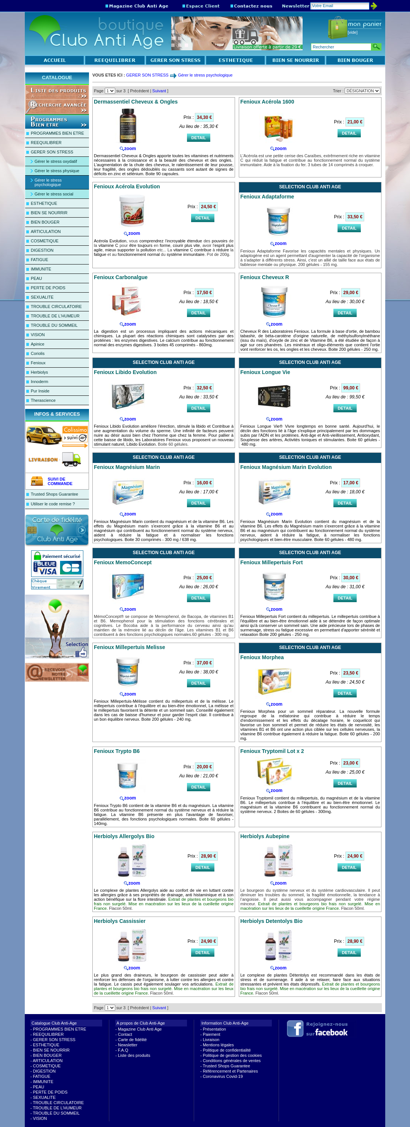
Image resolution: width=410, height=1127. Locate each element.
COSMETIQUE (45, 241)
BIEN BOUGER (45, 222)
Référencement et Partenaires (230, 1071)
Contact (125, 1034)
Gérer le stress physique (57, 170)
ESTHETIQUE (44, 203)
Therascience (43, 400)
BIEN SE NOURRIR (49, 212)
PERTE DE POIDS (48, 288)
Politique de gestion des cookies (232, 1055)
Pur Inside (40, 391)
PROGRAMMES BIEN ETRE (57, 133)
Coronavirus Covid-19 (223, 1076)
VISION (38, 334)
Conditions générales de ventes (232, 1060)
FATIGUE (39, 259)
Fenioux (38, 363)
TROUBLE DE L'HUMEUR (55, 316)
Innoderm (39, 381)
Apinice (37, 344)
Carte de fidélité (132, 1039)
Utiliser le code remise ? (53, 504)
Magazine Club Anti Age (140, 1029)
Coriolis (38, 353)
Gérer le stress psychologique (48, 182)
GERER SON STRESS (52, 152)
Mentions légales (218, 1045)
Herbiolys (39, 372)
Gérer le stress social (54, 194)
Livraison (211, 1039)
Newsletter (127, 1045)
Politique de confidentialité (227, 1050)
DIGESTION (42, 250)
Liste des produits (134, 1055)
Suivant (159, 91)
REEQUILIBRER (46, 142)
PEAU (36, 278)
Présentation (214, 1029)
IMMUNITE (41, 269)
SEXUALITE (42, 297)
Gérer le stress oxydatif (56, 161)
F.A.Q (123, 1050)
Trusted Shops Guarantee (54, 494)
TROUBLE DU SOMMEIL (54, 325)
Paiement (211, 1034)
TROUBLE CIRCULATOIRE (56, 306)
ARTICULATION (46, 231)
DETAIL (198, 137)
